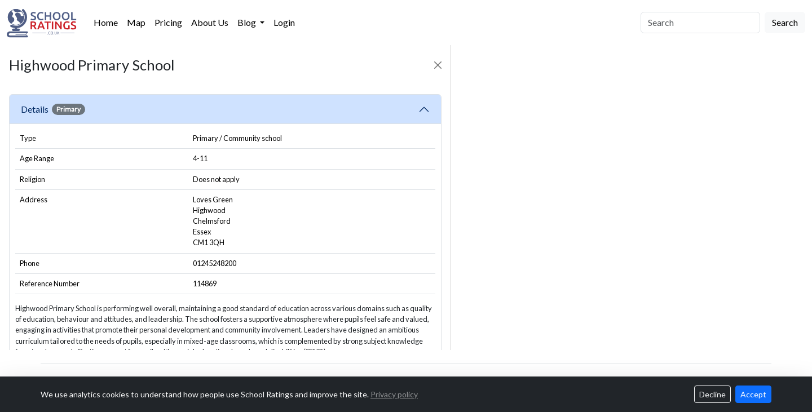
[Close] (438, 65)
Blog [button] (247, 22)
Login (284, 22)
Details (53, 109)
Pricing (168, 22)
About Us (209, 22)
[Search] (700, 22)
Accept (753, 394)
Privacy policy (394, 394)
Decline (712, 394)
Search (785, 22)
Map (136, 22)
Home (106, 22)
